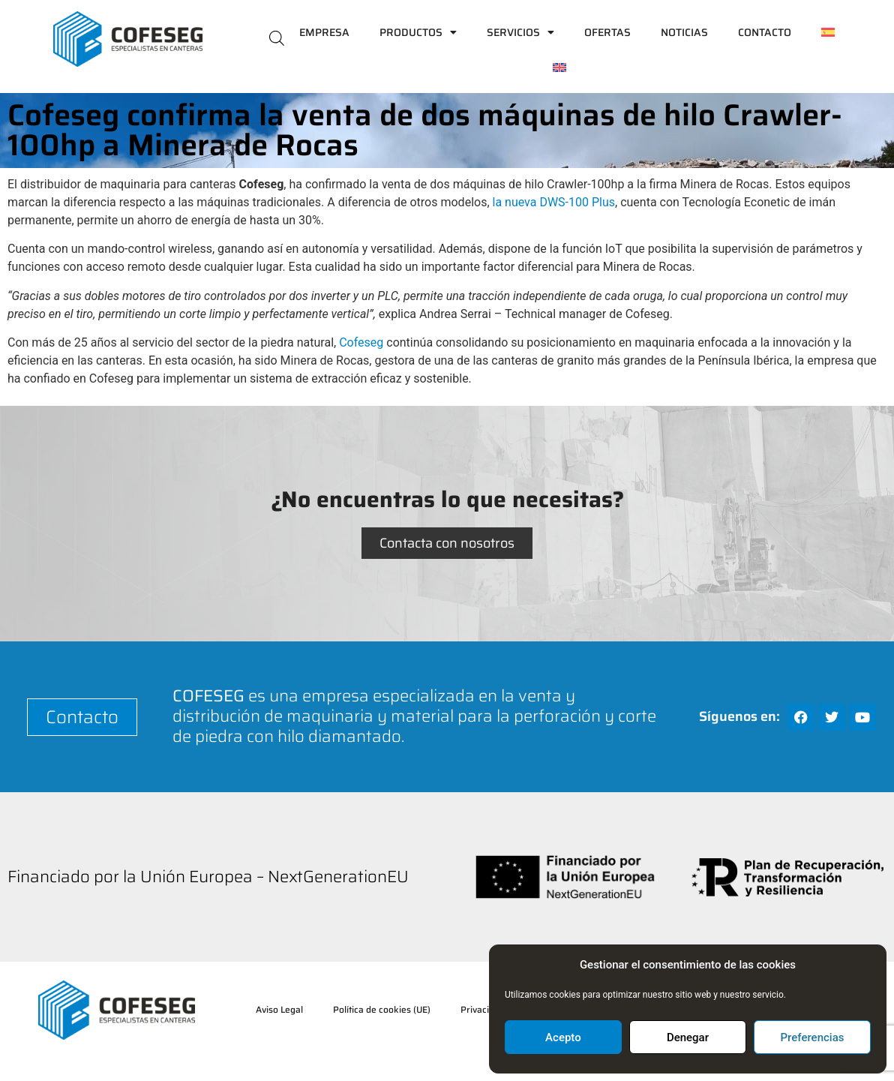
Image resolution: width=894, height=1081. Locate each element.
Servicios (520, 32)
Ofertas (607, 32)
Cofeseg (361, 342)
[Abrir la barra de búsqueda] (276, 37)
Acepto (563, 1037)
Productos (418, 32)
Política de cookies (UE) (381, 1009)
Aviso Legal (279, 1009)
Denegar (688, 1037)
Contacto (764, 32)
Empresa (324, 32)
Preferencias (812, 1037)
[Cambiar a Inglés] (559, 67)
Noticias (684, 32)
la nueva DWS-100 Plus (554, 202)
